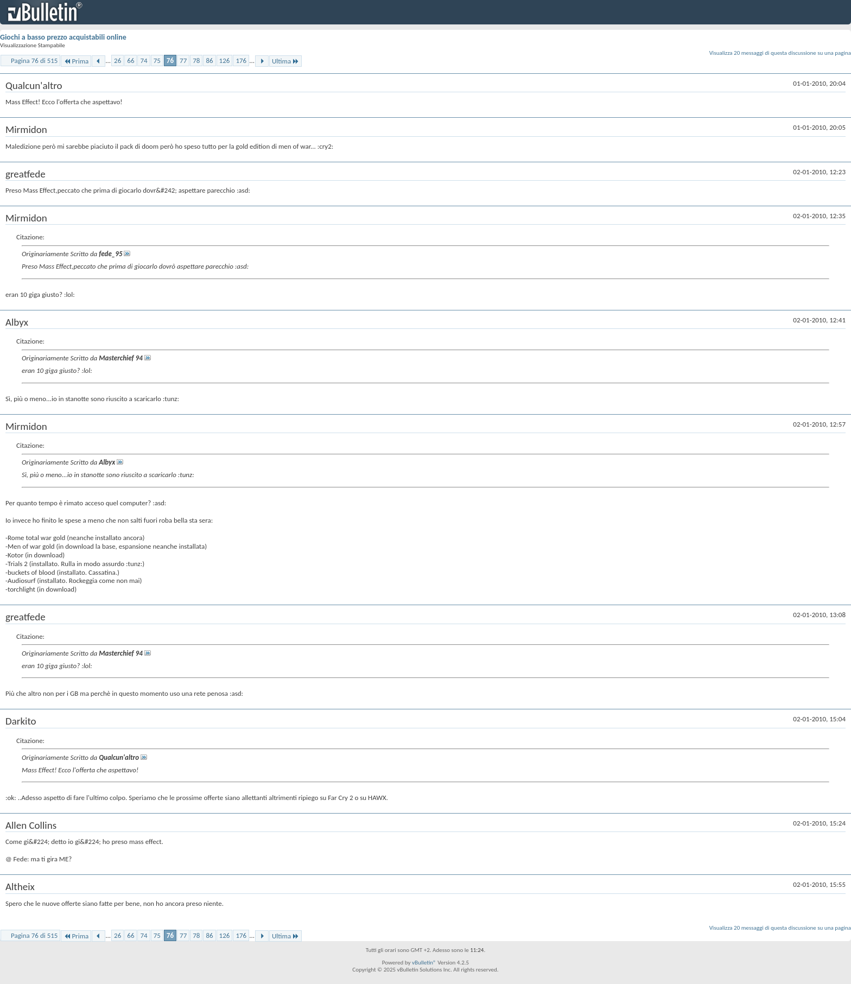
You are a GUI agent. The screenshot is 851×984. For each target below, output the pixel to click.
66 (130, 60)
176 (241, 60)
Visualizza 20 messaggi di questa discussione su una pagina (780, 52)
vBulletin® (424, 962)
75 (157, 60)
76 (170, 60)
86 (209, 60)
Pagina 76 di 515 (34, 60)
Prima (75, 61)
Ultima (285, 61)
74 (143, 60)
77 (183, 60)
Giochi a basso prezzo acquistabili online (63, 37)
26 (117, 60)
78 (196, 60)
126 (224, 60)
